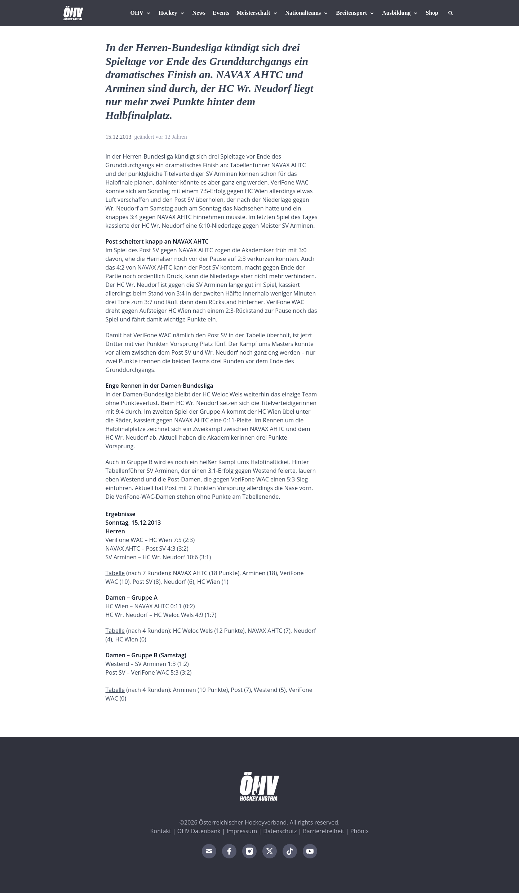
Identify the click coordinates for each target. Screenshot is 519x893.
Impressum (242, 831)
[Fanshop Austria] (432, 13)
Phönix (359, 831)
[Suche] (450, 13)
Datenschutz (280, 831)
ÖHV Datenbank (199, 831)
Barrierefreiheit (323, 831)
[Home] (73, 13)
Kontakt (160, 831)
